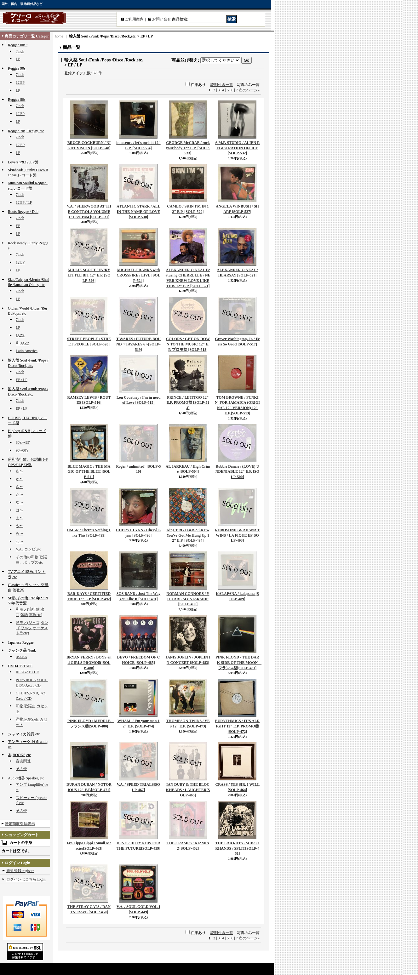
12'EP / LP (24, 202)
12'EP (20, 82)
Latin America (26, 351)
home (59, 36)
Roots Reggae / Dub (23, 211)
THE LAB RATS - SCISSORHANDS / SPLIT (237, 848)
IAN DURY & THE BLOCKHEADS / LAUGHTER (188, 789)
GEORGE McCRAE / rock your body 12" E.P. (188, 148)
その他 (21, 769)
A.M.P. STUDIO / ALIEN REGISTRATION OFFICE (237, 148)
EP (18, 226)
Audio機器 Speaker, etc (26, 778)
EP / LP (21, 380)
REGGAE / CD (27, 672)
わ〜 (19, 541)
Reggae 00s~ (17, 45)
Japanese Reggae (21, 642)
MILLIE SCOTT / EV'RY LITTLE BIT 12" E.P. (88, 275)
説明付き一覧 (221, 85)
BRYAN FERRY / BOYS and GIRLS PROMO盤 (88, 662)
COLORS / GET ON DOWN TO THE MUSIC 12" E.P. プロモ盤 (188, 344)
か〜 (19, 479)
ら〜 (19, 533)
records (21, 656)
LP (18, 59)
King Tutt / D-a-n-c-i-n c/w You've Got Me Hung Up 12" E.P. (187, 535)
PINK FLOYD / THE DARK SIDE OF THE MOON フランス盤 (238, 662)
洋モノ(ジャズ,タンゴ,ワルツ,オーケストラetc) (32, 628)
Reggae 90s (17, 68)
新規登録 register (20, 871)
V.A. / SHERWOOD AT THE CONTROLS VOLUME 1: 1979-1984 (89, 211)
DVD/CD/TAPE (20, 666)
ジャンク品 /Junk (22, 650)
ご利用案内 (134, 19)
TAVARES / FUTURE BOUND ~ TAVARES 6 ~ (138, 344)
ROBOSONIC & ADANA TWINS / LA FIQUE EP (237, 535)
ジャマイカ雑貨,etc (24, 734)
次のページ (249, 90)
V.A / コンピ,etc (28, 549)
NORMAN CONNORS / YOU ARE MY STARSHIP (188, 599)
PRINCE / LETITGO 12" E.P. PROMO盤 (188, 402)
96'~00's (22, 450)
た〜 (19, 494)
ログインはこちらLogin (26, 879)
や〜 (19, 526)
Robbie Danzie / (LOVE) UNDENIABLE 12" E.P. (237, 471)
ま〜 (19, 518)
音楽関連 (23, 761)
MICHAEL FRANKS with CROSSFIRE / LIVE (138, 275)
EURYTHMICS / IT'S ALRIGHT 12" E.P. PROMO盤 (237, 726)
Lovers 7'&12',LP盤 (23, 162)
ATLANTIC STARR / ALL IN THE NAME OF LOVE (138, 211)
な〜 (19, 502)
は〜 (19, 510)
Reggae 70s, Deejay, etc (26, 131)
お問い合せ (161, 19)
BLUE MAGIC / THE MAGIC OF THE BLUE (89, 471)
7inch (20, 51)
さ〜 (19, 487)
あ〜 (19, 471)
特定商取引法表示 (20, 824)
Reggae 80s (17, 99)
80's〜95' (23, 442)
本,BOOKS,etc (19, 755)
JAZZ (20, 335)
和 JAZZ (22, 343)
